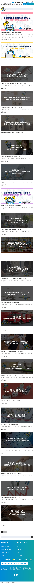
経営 (6, 39)
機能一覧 (18, 546)
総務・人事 (9, 39)
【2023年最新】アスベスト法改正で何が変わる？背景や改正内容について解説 (13, 83)
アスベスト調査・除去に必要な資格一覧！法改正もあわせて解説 (11, 59)
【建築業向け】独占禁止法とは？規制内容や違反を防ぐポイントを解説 (12, 375)
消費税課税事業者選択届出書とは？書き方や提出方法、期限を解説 (11, 107)
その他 (5, 161)
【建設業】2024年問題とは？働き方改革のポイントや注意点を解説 (11, 473)
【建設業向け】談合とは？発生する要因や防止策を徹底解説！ (11, 400)
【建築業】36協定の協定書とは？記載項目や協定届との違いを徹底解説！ (12, 448)
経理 (6, 112)
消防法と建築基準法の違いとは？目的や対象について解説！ (10, 302)
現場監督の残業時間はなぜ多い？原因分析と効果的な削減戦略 (11, 32)
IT (4, 526)
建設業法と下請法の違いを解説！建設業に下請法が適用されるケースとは (12, 205)
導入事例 (18, 552)
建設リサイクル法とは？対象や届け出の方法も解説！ (9, 424)
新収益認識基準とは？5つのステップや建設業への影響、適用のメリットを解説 (13, 278)
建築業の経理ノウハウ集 (5, 546)
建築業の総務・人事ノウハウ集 (6, 549)
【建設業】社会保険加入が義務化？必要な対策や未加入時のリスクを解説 (12, 132)
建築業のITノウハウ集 (5, 552)
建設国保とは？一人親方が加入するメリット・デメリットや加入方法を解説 (13, 180)
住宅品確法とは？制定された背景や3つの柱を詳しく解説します (11, 229)
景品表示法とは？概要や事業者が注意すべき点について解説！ (11, 156)
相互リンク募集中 (19, 555)
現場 (5, 39)
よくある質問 (19, 549)
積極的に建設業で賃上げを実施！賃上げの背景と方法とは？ (10, 497)
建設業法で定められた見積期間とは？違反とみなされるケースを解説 (12, 351)
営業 (7, 161)
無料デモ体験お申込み (6, 559)
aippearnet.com (8, 582)
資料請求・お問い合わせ (23, 559)
